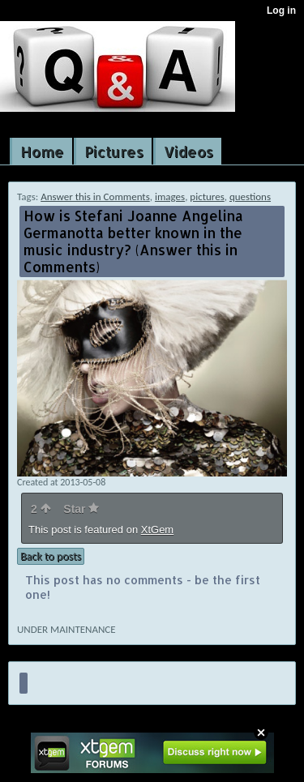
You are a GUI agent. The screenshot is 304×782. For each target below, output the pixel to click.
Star (81, 508)
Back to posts (50, 556)
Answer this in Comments (95, 196)
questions (250, 196)
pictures (207, 196)
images (170, 196)
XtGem (157, 529)
